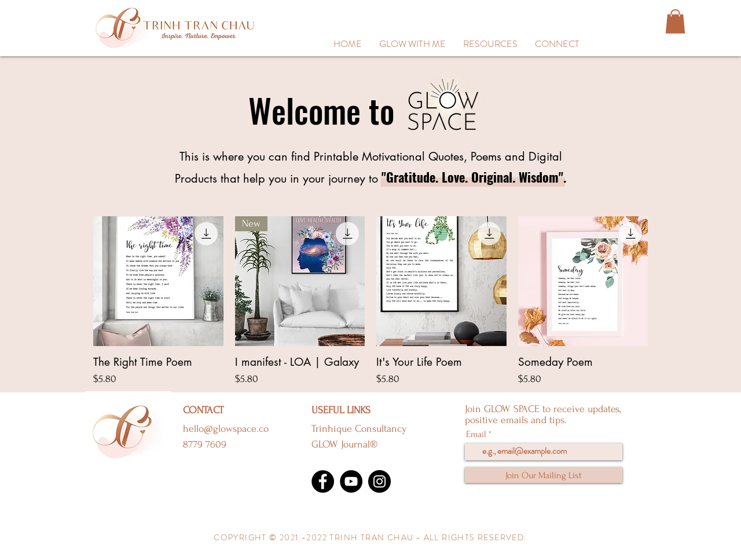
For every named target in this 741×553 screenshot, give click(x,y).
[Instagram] (379, 481)
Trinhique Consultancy (359, 428)
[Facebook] (322, 481)
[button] (490, 43)
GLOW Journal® (344, 444)
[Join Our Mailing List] (543, 475)
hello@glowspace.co (226, 428)
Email (476, 434)
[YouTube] (351, 481)
